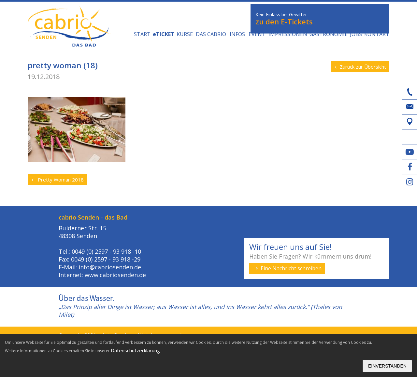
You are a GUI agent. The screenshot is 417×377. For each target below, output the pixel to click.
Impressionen (287, 34)
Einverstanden (387, 366)
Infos (237, 34)
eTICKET (163, 34)
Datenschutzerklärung (135, 350)
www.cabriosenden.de (115, 275)
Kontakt (376, 34)
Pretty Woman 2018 (58, 179)
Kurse (185, 34)
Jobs (356, 34)
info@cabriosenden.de (110, 267)
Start (142, 34)
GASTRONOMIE (328, 34)
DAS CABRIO (211, 34)
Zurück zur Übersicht (360, 66)
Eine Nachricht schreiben (291, 268)
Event (257, 34)
